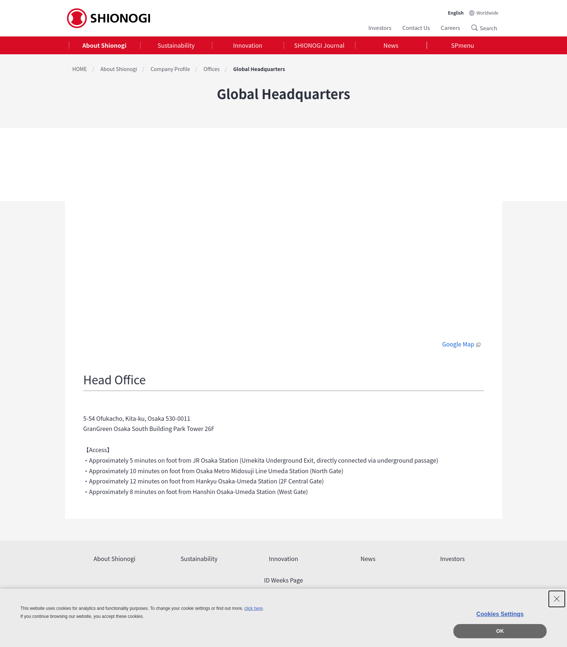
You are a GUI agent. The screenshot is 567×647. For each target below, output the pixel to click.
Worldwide (487, 12)
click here (253, 608)
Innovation (247, 45)
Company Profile (170, 68)
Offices (212, 68)
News (390, 45)
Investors (379, 27)
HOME (79, 68)
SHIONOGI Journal (319, 45)
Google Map (462, 344)
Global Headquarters (259, 68)
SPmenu (462, 45)
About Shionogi (104, 45)
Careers (450, 27)
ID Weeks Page (283, 580)
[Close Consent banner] (557, 599)
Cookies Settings (500, 614)
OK (500, 631)
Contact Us (416, 27)
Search (476, 27)
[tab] (105, 45)
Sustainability (176, 45)
